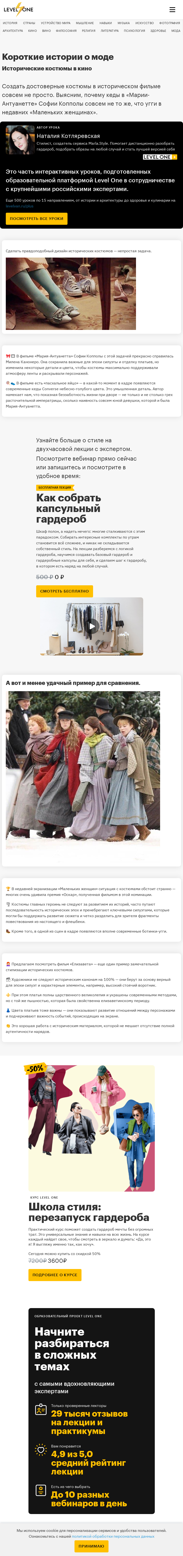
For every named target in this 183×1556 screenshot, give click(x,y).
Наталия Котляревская (68, 136)
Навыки (106, 23)
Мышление (85, 23)
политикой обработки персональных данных (113, 1536)
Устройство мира (56, 23)
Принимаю (91, 1546)
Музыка (124, 23)
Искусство (145, 23)
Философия (66, 30)
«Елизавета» (82, 964)
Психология (134, 30)
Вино (46, 30)
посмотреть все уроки (36, 219)
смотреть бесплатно (64, 591)
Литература (110, 30)
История (10, 23)
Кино (32, 30)
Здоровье (158, 30)
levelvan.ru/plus (20, 206)
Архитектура (13, 30)
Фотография (169, 23)
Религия (88, 30)
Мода (175, 30)
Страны (29, 23)
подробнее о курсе (55, 1275)
